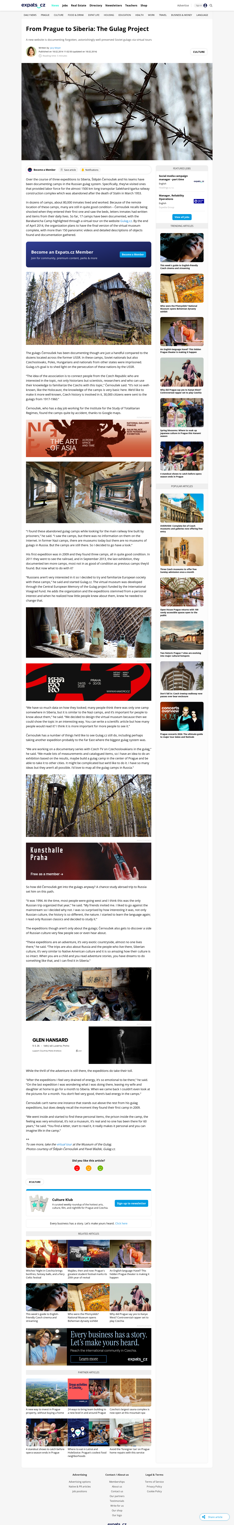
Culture (58, 14)
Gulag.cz (126, 221)
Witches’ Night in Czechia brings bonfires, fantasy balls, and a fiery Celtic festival (45, 1274)
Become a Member (133, 254)
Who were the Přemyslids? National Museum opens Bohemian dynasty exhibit (83, 1317)
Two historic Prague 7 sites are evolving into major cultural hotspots (180, 654)
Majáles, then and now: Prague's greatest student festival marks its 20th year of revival (87, 1274)
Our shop (117, 1510)
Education (124, 14)
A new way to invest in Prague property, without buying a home (45, 1411)
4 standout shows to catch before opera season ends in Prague (45, 1450)
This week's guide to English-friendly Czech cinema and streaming (42, 1317)
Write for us (117, 1505)
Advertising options (80, 1481)
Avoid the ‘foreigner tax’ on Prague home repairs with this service (130, 1450)
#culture (34, 1181)
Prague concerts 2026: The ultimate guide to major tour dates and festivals (181, 735)
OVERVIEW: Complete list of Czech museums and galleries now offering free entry (181, 528)
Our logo (117, 1515)
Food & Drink (76, 14)
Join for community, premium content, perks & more (64, 258)
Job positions (79, 1491)
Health (139, 14)
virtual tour (65, 1144)
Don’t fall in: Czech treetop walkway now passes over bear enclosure (181, 695)
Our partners (117, 1496)
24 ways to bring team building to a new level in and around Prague (87, 1411)
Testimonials (117, 1501)
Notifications (89, 169)
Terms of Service (154, 1481)
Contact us (117, 1491)
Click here (121, 1223)
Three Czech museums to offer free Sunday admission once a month (178, 570)
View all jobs (182, 217)
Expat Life (93, 14)
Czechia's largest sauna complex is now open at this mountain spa (129, 1411)
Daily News (30, 14)
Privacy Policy (154, 1486)
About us (117, 1486)
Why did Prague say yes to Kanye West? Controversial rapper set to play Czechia (129, 1317)
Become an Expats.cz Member (62, 252)
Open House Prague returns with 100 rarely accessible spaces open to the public (179, 612)
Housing (109, 14)
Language (202, 14)
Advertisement (144, 417)
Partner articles (88, 1372)
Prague (45, 14)
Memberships (117, 1481)
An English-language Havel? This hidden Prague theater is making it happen (129, 1274)
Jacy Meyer (55, 47)
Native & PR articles (80, 1486)
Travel (163, 14)
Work (151, 14)
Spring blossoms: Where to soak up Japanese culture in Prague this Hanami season (180, 433)
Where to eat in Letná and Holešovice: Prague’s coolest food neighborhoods (87, 1452)
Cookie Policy (154, 1491)
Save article (68, 169)
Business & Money (181, 14)
